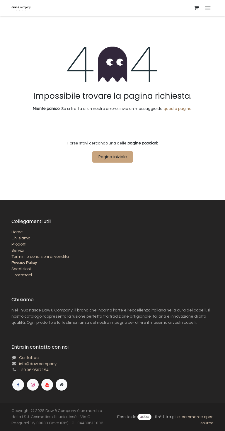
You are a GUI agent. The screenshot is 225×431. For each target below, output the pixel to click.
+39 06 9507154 (34, 370)
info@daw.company (38, 364)
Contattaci (21, 275)
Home (17, 232)
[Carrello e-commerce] (196, 7)
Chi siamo (20, 238)
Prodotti (18, 244)
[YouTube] (47, 385)
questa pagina (177, 109)
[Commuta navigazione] (208, 8)
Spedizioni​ (21, 269)
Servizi (17, 250)
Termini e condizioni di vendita (40, 257)
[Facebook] (18, 385)
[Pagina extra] (61, 385)
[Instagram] (33, 385)
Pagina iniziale (112, 157)
